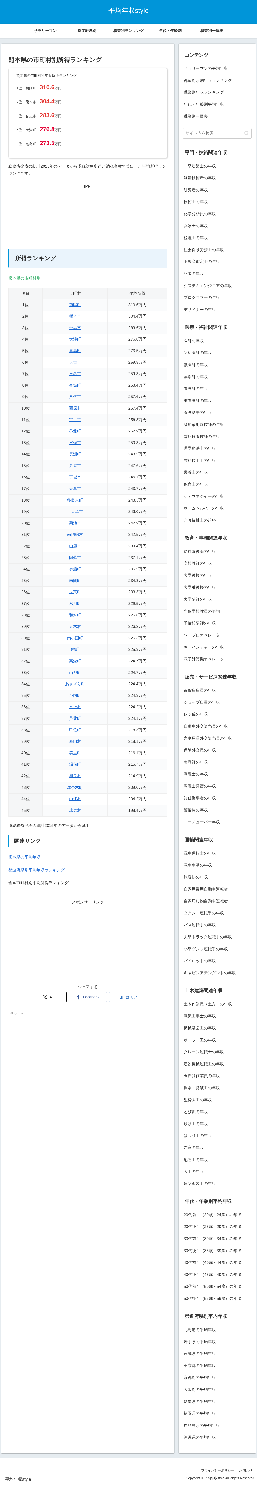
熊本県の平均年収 (24, 857)
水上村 (75, 707)
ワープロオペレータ (202, 635)
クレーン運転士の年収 (204, 1052)
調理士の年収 (196, 774)
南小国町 (75, 638)
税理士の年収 (196, 238)
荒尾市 (75, 465)
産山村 (75, 741)
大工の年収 (194, 1171)
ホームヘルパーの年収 (204, 508)
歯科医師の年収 (198, 352)
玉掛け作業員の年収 (202, 1076)
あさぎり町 (75, 684)
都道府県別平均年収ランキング (36, 870)
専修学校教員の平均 (202, 611)
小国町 (75, 695)
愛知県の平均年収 (200, 1401)
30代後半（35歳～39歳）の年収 (212, 1251)
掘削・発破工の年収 (202, 1088)
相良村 (75, 776)
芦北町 (75, 718)
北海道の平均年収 (200, 1330)
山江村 (75, 799)
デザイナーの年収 (200, 309)
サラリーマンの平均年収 (206, 68)
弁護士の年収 (196, 226)
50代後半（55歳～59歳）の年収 (212, 1298)
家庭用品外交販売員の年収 (208, 738)
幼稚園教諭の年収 (200, 551)
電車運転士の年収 (200, 853)
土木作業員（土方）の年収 (208, 1004)
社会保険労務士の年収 (204, 250)
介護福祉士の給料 (200, 520)
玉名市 (75, 373)
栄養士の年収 (196, 472)
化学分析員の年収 (200, 214)
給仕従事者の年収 (200, 798)
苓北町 (75, 431)
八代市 (75, 396)
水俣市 (75, 443)
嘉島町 (75, 351)
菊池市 (75, 523)
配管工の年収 (196, 1159)
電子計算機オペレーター (206, 659)
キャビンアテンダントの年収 (210, 973)
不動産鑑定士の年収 (202, 261)
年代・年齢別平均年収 (204, 104)
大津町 (75, 339)
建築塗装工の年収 (200, 1183)
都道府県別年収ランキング (208, 80)
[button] (247, 133)
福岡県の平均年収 (200, 1413)
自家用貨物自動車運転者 (206, 901)
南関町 (75, 580)
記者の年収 (194, 273)
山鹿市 (75, 546)
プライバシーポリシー (217, 1470)
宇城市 (75, 477)
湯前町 (75, 764)
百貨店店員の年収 (200, 690)
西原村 (75, 408)
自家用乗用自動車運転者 (206, 889)
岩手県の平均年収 (200, 1342)
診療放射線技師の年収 (204, 424)
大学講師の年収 (198, 599)
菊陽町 (75, 305)
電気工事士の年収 (200, 1016)
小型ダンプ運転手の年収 (206, 949)
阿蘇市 (75, 557)
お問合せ (246, 1470)
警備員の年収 (196, 810)
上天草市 (75, 511)
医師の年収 (194, 341)
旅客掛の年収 (196, 877)
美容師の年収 (196, 762)
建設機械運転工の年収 (204, 1064)
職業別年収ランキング (204, 92)
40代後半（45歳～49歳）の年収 (212, 1274)
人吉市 (75, 362)
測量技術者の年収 (200, 178)
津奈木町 (75, 787)
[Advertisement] (87, 219)
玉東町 (75, 592)
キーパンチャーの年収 (204, 647)
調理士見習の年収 (200, 786)
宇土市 (75, 420)
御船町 (75, 569)
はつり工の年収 (198, 1135)
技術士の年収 (196, 202)
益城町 (75, 385)
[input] (217, 133)
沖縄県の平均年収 (200, 1437)
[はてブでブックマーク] (128, 997)
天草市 (75, 488)
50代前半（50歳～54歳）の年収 (212, 1286)
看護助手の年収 (198, 412)
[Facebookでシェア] (88, 997)
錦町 (75, 649)
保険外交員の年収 (200, 750)
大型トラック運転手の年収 (208, 937)
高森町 (75, 661)
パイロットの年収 (200, 961)
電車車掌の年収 (198, 865)
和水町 (75, 615)
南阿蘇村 (75, 534)
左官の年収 (194, 1147)
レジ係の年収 (196, 714)
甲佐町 (75, 730)
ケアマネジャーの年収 (204, 496)
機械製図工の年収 (200, 1028)
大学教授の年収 (198, 575)
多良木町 (75, 500)
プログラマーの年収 (202, 297)
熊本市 (75, 316)
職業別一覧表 (196, 116)
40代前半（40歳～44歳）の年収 (212, 1262)
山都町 (75, 672)
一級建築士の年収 (200, 166)
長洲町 (75, 454)
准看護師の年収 (198, 400)
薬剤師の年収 (196, 377)
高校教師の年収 (198, 563)
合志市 (75, 328)
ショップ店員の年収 (202, 702)
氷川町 (75, 603)
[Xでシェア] (48, 997)
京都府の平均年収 (200, 1377)
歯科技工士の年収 (200, 460)
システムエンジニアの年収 (208, 286)
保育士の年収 (196, 484)
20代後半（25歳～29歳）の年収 (212, 1226)
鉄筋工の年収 (196, 1124)
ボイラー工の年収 (200, 1040)
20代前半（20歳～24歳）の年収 (212, 1215)
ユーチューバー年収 (202, 822)
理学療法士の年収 (200, 448)
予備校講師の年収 (200, 623)
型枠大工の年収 (198, 1100)
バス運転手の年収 (200, 925)
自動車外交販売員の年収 (206, 726)
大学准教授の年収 (200, 587)
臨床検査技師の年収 (202, 436)
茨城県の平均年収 (200, 1353)
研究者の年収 (196, 190)
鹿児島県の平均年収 (202, 1425)
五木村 (75, 626)
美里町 (75, 753)
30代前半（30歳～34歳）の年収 (212, 1238)
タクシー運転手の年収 (204, 913)
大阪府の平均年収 (200, 1389)
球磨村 (75, 810)
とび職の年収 (196, 1111)
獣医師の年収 (196, 365)
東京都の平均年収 (200, 1365)
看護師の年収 (196, 388)
